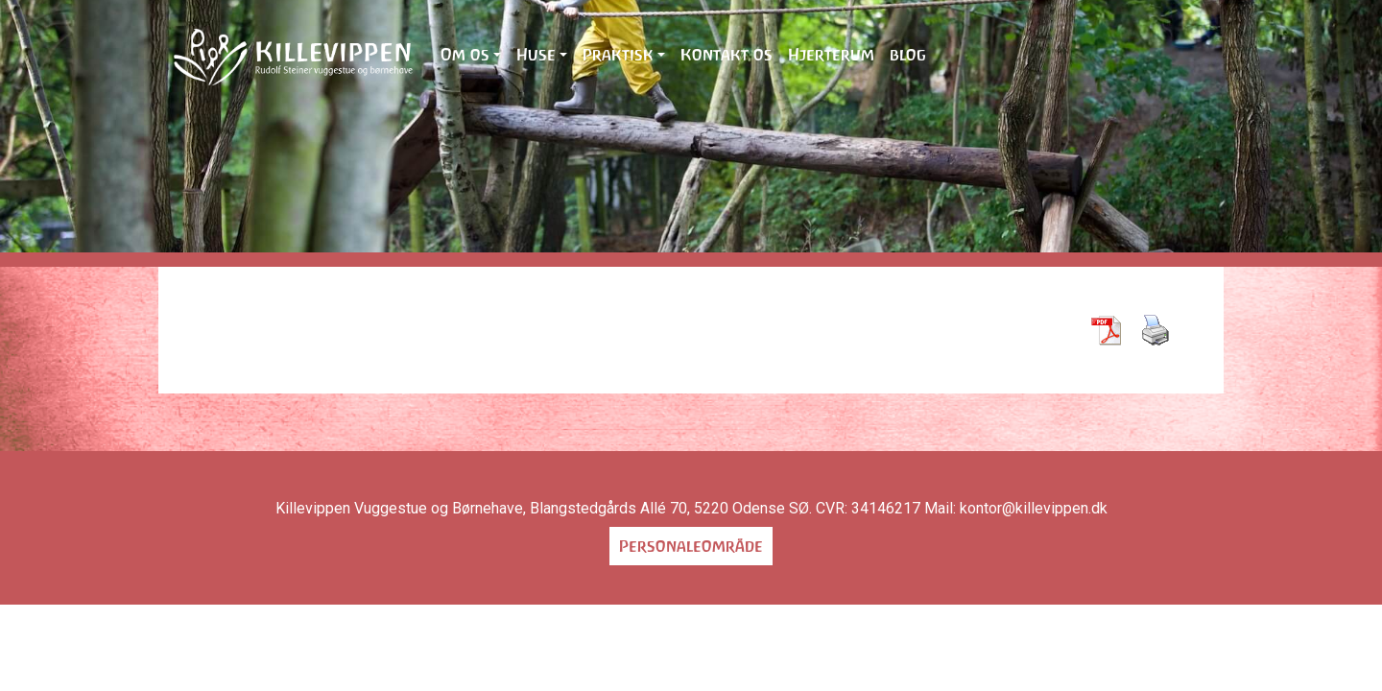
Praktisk (618, 54)
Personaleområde (691, 546)
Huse (536, 54)
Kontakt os (726, 54)
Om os (465, 54)
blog (908, 54)
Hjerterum (831, 54)
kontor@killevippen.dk (1034, 508)
